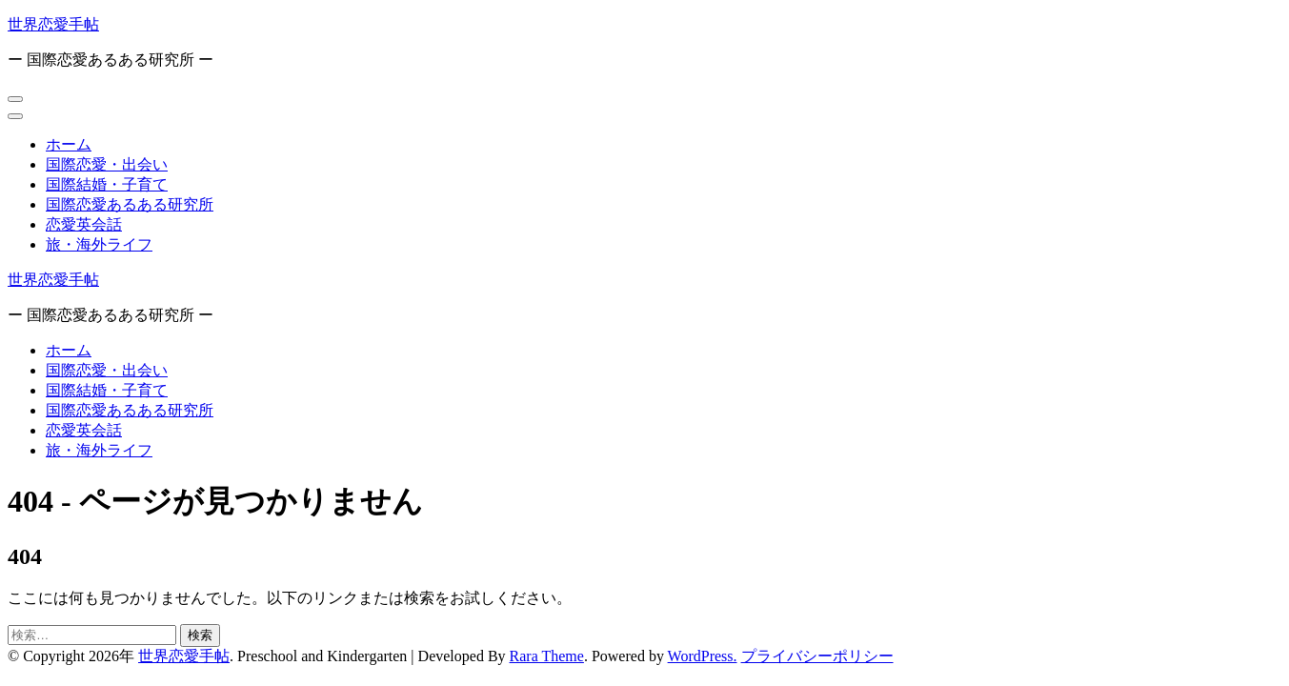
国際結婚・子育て (107, 184)
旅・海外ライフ (99, 244)
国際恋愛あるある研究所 (129, 204)
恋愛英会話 (84, 224)
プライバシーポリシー (817, 656)
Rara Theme (547, 656)
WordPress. (702, 656)
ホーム (68, 144)
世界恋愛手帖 (53, 24)
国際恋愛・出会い (107, 164)
